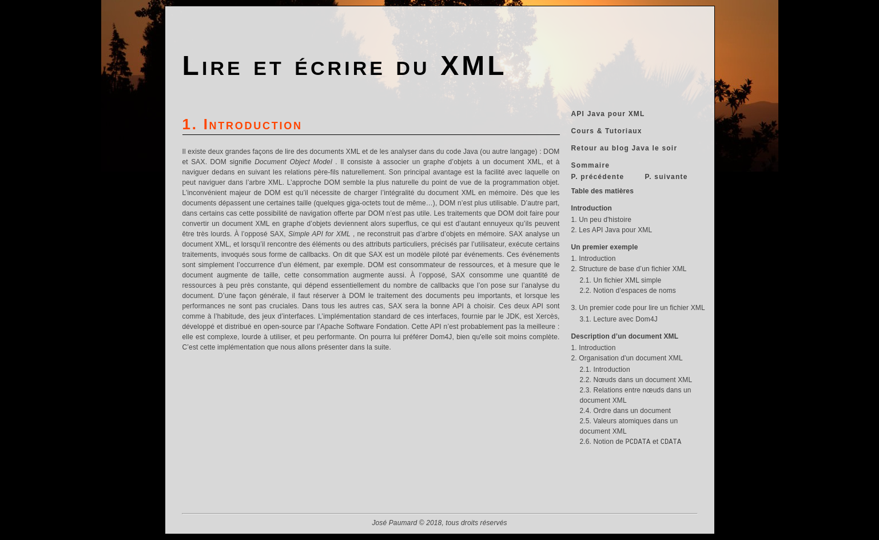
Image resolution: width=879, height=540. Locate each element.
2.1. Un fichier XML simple (621, 280)
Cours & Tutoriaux (606, 131)
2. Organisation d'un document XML (627, 358)
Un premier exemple (604, 247)
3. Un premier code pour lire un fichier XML (638, 308)
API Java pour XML (608, 114)
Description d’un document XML (625, 336)
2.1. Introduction (605, 370)
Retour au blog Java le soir (624, 148)
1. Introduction (593, 259)
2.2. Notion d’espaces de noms (628, 291)
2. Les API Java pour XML (612, 230)
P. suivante (666, 177)
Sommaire (590, 165)
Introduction (591, 208)
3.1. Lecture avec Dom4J (619, 319)
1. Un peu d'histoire (601, 220)
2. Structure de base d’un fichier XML (629, 269)
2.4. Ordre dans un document (625, 411)
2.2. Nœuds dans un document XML (636, 380)
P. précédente (598, 177)
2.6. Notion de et (631, 442)
